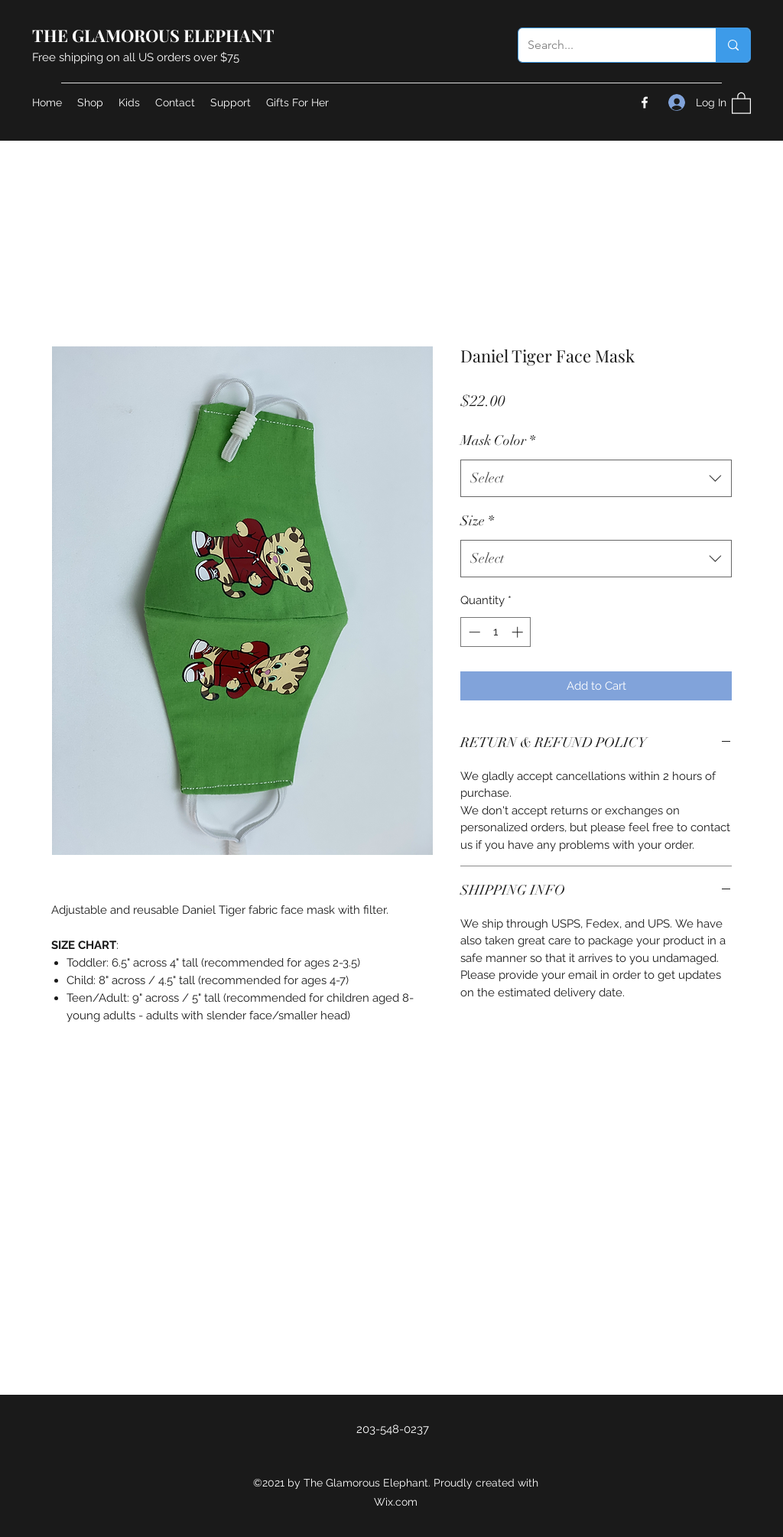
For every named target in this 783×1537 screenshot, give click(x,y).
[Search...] (606, 45)
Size (477, 520)
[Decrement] (473, 632)
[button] (741, 102)
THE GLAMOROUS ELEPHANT (153, 35)
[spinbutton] (495, 632)
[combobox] (596, 479)
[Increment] (518, 632)
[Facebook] (644, 102)
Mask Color (497, 440)
